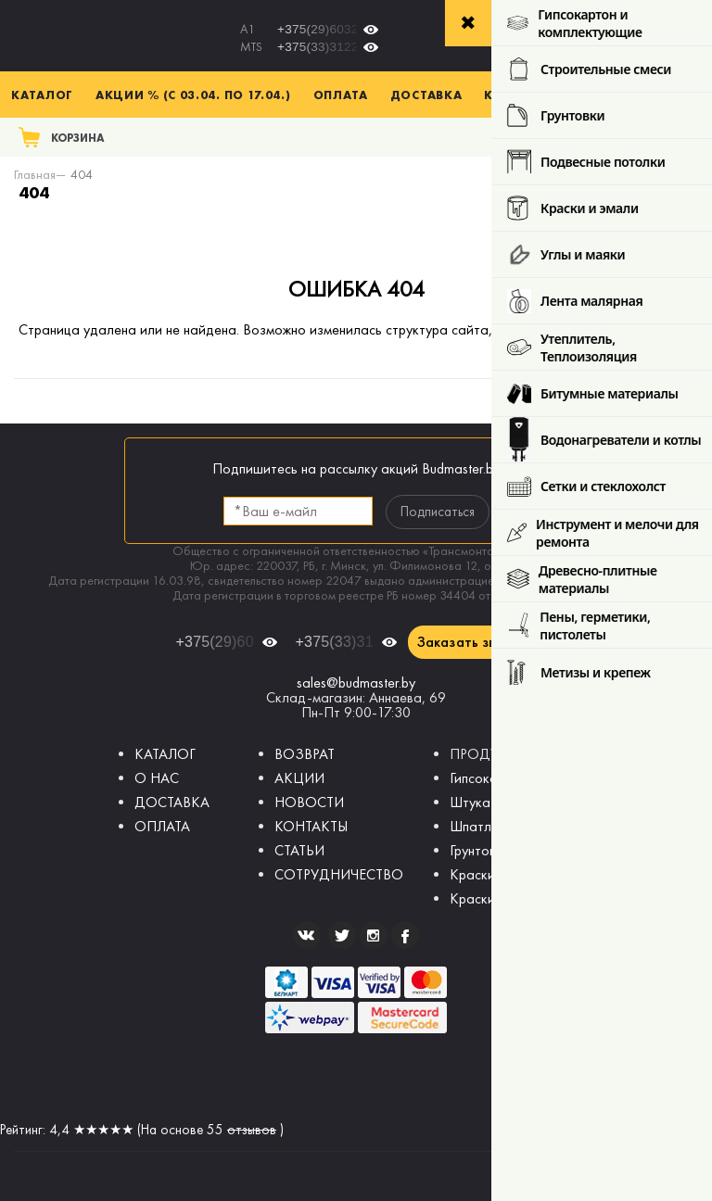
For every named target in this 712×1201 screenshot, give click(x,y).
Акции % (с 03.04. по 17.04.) (193, 94)
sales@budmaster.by (356, 682)
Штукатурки (487, 802)
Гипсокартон (488, 778)
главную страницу (639, 329)
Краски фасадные (506, 898)
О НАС (156, 778)
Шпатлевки (484, 826)
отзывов (251, 1129)
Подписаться (437, 511)
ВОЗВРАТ (304, 754)
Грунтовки (480, 850)
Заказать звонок (472, 642)
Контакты (520, 94)
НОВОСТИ (309, 802)
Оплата (340, 94)
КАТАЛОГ (165, 754)
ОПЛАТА (162, 826)
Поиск (672, 137)
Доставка (426, 94)
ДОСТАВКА (172, 802)
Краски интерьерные (514, 874)
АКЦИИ (299, 778)
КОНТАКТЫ (311, 826)
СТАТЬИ (299, 850)
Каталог (42, 94)
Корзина (78, 138)
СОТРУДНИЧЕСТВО (338, 874)
